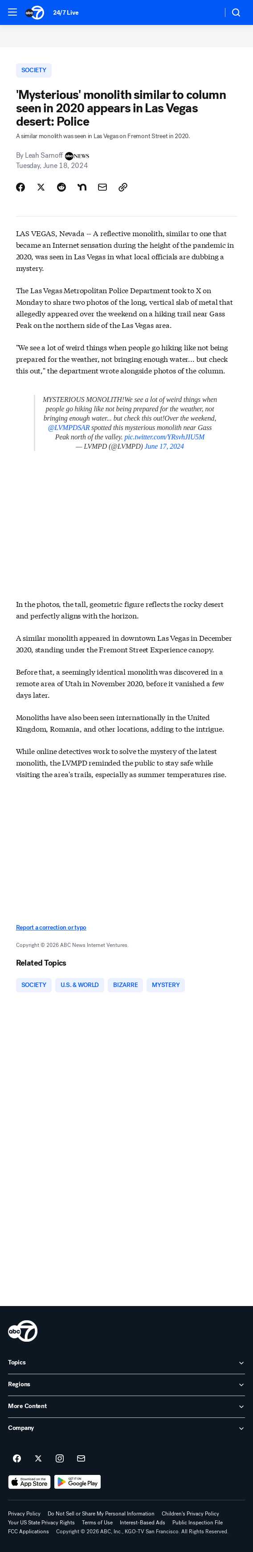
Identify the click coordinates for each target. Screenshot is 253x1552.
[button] (12, 12)
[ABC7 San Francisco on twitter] (38, 1459)
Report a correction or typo (51, 927)
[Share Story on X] (41, 187)
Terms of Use (97, 1522)
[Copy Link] (123, 187)
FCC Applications (28, 1531)
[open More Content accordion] (126, 1406)
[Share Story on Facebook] (20, 187)
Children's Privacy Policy (190, 1513)
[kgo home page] (22, 1331)
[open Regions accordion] (126, 1384)
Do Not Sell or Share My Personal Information (101, 1513)
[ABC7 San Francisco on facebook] (17, 1459)
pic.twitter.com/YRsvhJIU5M (164, 437)
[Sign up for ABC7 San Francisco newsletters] (81, 1459)
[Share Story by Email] (102, 187)
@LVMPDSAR (69, 427)
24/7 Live (65, 12)
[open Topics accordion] (126, 1363)
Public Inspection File (197, 1522)
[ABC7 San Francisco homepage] (34, 12)
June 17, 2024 (164, 446)
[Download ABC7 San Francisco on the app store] (29, 1482)
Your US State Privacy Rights (41, 1522)
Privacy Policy (24, 1513)
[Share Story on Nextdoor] (82, 187)
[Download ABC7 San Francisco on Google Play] (77, 1482)
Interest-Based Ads (142, 1522)
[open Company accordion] (126, 1428)
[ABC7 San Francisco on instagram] (60, 1459)
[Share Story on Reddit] (61, 187)
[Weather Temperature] (208, 12)
